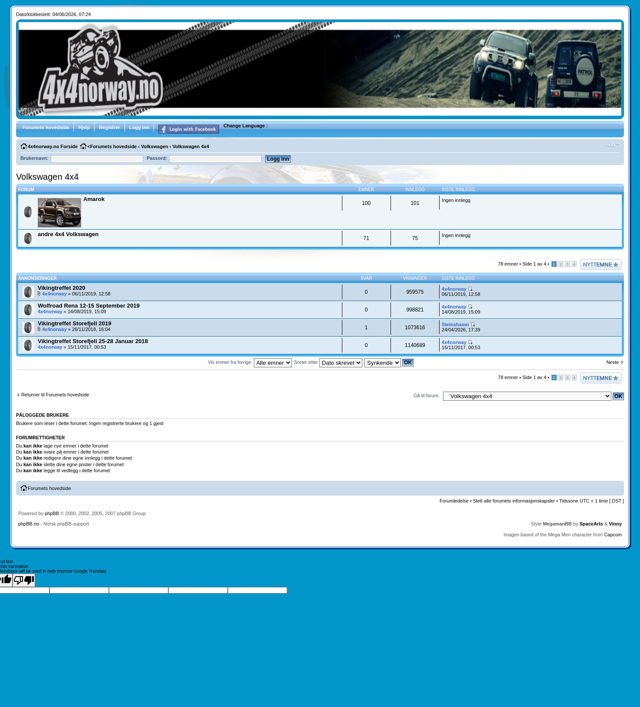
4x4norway (54, 293)
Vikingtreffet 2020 (61, 288)
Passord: (157, 158)
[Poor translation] (24, 580)
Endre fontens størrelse (613, 145)
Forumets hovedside (46, 127)
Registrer (109, 127)
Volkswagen (154, 146)
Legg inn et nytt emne (601, 264)
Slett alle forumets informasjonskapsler (514, 500)
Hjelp (84, 127)
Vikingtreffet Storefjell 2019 (75, 323)
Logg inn (139, 127)
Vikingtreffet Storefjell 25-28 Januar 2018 (93, 341)
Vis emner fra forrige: (250, 362)
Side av (534, 263)
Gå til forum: (427, 395)
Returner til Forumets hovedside (55, 394)
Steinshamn (455, 324)
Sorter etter (328, 362)
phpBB (52, 513)
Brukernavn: (34, 158)
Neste (612, 362)
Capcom (613, 534)
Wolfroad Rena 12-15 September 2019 (89, 305)
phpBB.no (28, 523)
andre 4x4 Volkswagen (68, 234)
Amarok (94, 199)
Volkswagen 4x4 (191, 146)
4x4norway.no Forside (53, 146)
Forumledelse (454, 500)
